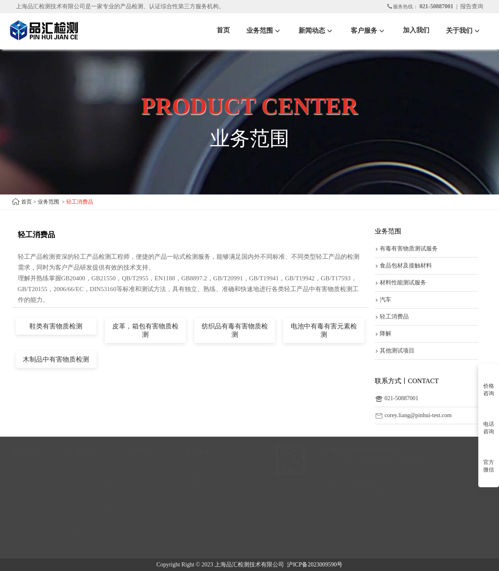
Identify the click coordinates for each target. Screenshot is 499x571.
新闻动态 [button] (316, 31)
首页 (223, 30)
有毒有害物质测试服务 (406, 248)
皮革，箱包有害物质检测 (145, 330)
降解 (383, 333)
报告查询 (471, 6)
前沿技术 (142, 485)
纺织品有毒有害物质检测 (235, 330)
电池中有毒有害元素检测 (324, 330)
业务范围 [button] (264, 31)
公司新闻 (142, 465)
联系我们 (27, 495)
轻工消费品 (392, 316)
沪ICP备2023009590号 (314, 564)
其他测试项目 (395, 350)
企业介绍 (27, 465)
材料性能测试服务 (400, 282)
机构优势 (27, 475)
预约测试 (199, 465)
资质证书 (27, 485)
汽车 (383, 299)
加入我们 (416, 30)
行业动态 (142, 475)
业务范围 (48, 202)
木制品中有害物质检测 (56, 359)
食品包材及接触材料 (403, 265)
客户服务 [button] (368, 31)
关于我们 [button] (464, 31)
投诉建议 (199, 485)
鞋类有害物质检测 (55, 326)
